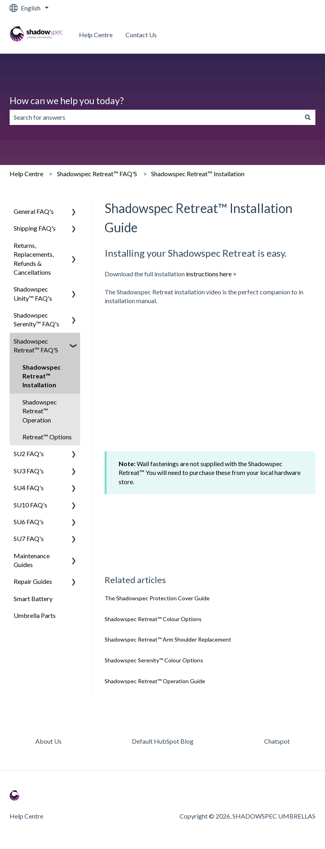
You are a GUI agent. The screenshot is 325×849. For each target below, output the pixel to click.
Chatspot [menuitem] (277, 741)
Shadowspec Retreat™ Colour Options (153, 619)
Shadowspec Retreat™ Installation (197, 173)
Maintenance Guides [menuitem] (32, 560)
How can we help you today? (67, 100)
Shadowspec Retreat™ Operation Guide (155, 681)
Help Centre (96, 34)
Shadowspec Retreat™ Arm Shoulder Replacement (168, 639)
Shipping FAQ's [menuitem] (35, 228)
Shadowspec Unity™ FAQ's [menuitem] (33, 293)
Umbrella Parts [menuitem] (35, 615)
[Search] (307, 117)
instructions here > (211, 274)
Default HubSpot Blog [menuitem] (163, 741)
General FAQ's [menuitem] (34, 211)
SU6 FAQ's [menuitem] (29, 521)
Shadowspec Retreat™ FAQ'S (97, 173)
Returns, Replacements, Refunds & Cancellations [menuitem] (34, 258)
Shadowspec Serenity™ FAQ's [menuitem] (36, 319)
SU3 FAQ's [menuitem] (29, 471)
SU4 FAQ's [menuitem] (29, 487)
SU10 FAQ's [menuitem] (30, 505)
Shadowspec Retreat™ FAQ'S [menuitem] (36, 345)
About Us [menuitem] (48, 741)
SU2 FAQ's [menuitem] (29, 453)
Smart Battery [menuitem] (33, 598)
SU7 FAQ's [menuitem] (29, 538)
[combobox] (155, 117)
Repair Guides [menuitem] (33, 581)
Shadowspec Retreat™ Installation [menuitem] (41, 376)
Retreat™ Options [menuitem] (47, 437)
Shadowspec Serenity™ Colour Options (154, 660)
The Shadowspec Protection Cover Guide (157, 598)
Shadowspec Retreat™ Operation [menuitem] (39, 411)
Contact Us (141, 34)
